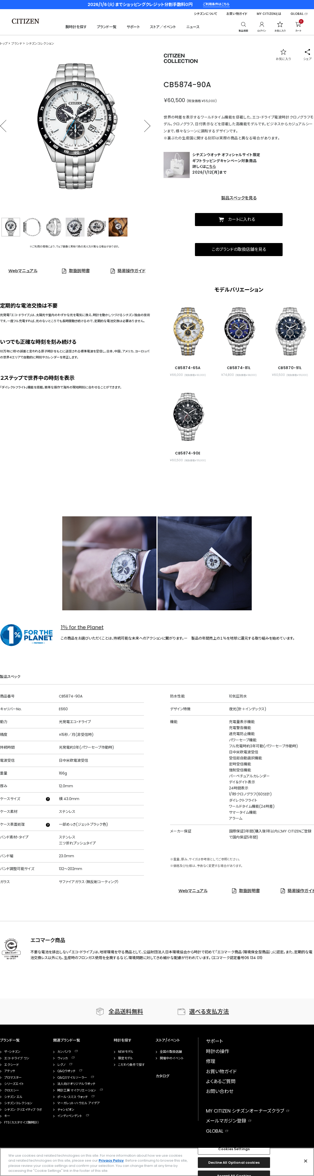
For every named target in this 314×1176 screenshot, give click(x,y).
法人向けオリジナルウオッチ (76, 1084)
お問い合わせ (219, 1091)
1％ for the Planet (82, 627)
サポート (133, 26)
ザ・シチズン (12, 1052)
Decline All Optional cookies (234, 1162)
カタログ (162, 1076)
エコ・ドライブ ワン (16, 1058)
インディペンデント (69, 1116)
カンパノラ (64, 1052)
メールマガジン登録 (226, 1121)
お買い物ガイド (237, 14)
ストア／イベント (163, 26)
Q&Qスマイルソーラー (72, 1077)
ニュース (193, 26)
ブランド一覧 (106, 26)
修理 (210, 1061)
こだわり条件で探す (131, 1065)
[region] (157, 1162)
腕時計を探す (76, 26)
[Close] (305, 1161)
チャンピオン (65, 1110)
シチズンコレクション (18, 1103)
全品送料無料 (126, 1012)
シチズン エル (13, 1097)
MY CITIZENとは (269, 14)
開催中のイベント (172, 1058)
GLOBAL (297, 14)
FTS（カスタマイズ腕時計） (21, 1122)
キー (7, 1116)
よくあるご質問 (221, 1081)
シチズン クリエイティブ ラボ (23, 1110)
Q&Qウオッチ (66, 1071)
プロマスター (13, 1077)
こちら (211, 166)
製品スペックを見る (239, 198)
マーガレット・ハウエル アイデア (78, 1103)
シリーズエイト (14, 1084)
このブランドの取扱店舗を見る (239, 249)
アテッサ (9, 1071)
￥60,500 (174, 100)
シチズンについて (205, 14)
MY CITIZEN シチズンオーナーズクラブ (245, 1111)
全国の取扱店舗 (171, 1052)
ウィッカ (62, 1058)
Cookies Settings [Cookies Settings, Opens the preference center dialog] (234, 1149)
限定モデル (125, 1058)
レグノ (61, 1065)
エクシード (11, 1065)
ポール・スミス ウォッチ (72, 1097)
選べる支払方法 (209, 1012)
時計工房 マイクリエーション (76, 1090)
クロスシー (11, 1090)
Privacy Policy (111, 1160)
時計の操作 (217, 1051)
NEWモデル (125, 1052)
